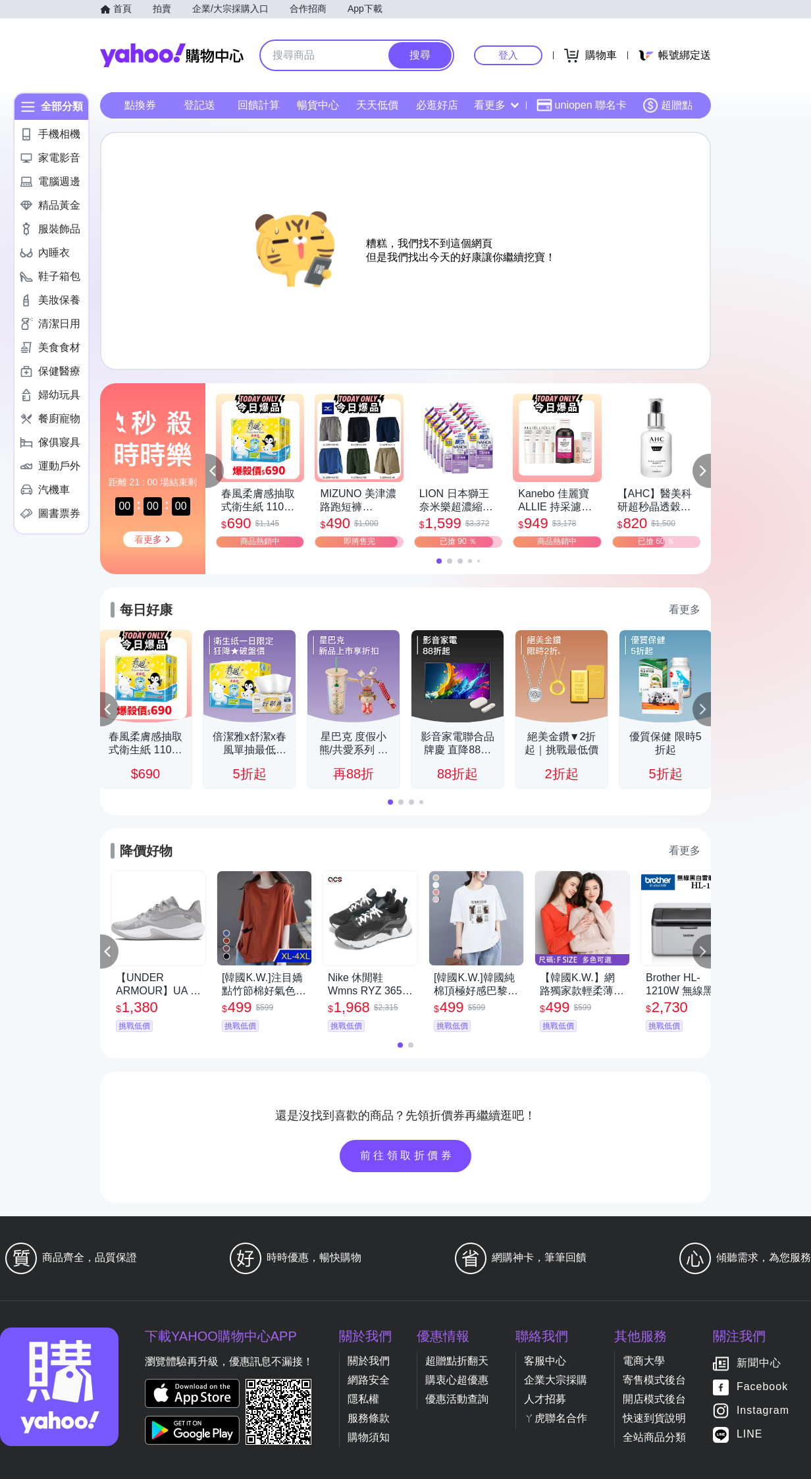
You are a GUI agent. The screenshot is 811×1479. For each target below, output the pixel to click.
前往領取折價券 (407, 1155)
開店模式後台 (654, 1399)
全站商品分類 (654, 1437)
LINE (750, 1434)
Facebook (762, 1387)
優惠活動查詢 (456, 1399)
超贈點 (667, 105)
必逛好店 (437, 105)
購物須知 (369, 1437)
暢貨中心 (318, 105)
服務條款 (369, 1418)
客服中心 (545, 1360)
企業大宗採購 (555, 1379)
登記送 (199, 105)
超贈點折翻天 (456, 1360)
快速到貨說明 (654, 1418)
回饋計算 (259, 105)
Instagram (763, 1410)
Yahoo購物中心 (172, 55)
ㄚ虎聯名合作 (555, 1418)
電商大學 (644, 1360)
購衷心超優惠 (456, 1379)
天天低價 (377, 105)
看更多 (496, 105)
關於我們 (369, 1360)
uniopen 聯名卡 (581, 105)
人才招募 (545, 1399)
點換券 (140, 105)
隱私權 (363, 1399)
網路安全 (369, 1379)
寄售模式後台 (654, 1379)
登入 (508, 55)
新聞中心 (759, 1363)
